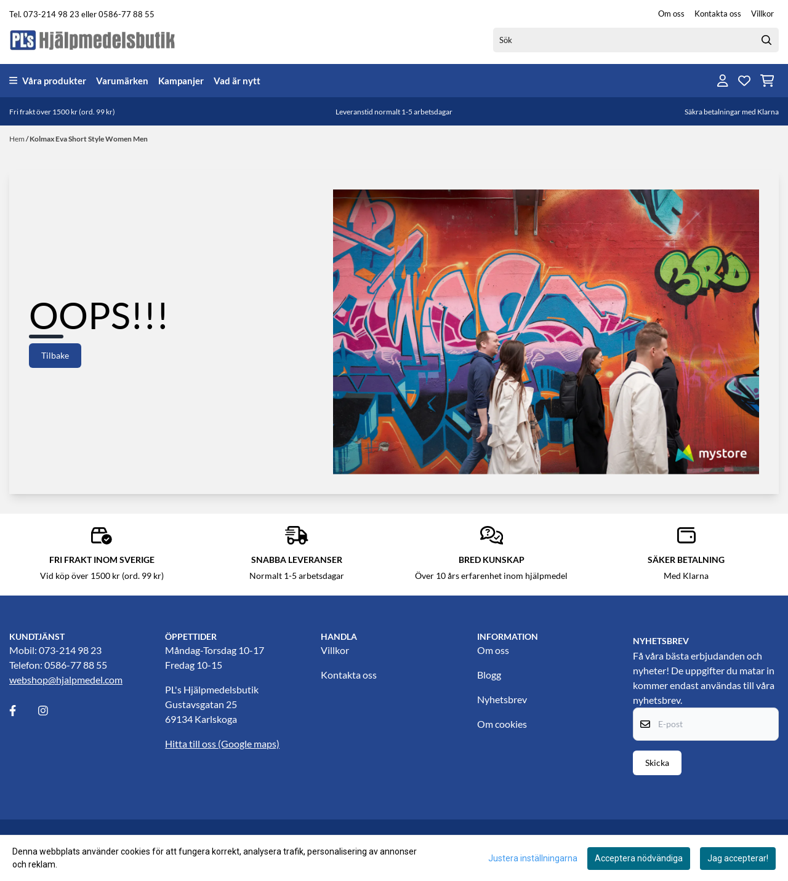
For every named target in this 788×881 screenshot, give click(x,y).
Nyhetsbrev (502, 699)
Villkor (762, 13)
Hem (17, 138)
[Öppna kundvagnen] (767, 81)
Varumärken (122, 80)
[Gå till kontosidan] (722, 81)
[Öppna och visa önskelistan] (744, 81)
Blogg (489, 674)
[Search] (766, 40)
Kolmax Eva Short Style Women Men (89, 138)
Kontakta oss (717, 13)
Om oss (671, 13)
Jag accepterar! (737, 858)
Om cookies (502, 724)
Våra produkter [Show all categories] (47, 80)
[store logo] (93, 39)
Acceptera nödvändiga (639, 858)
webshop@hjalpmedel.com (66, 679)
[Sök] (636, 40)
